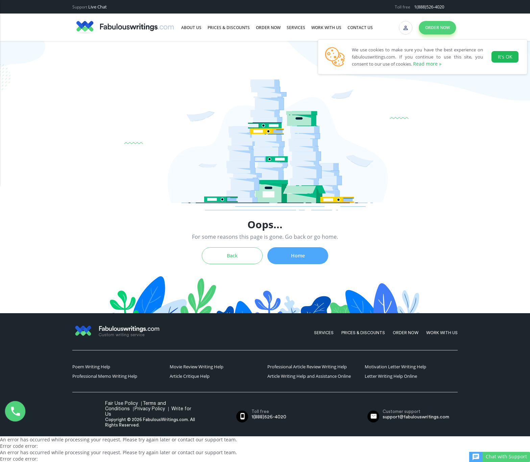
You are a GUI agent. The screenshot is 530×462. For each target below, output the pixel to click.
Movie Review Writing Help (196, 367)
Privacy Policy (150, 409)
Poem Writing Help (91, 367)
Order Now (268, 27)
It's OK (505, 56)
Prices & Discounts (229, 27)
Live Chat (97, 7)
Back (232, 255)
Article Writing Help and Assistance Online (309, 376)
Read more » (427, 64)
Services (296, 27)
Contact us (360, 27)
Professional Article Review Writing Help (307, 367)
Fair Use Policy (121, 403)
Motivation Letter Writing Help (395, 367)
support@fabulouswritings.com (416, 417)
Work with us (326, 27)
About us (191, 27)
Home (298, 255)
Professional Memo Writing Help (104, 376)
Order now (437, 27)
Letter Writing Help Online (391, 376)
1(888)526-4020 (429, 7)
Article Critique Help (190, 376)
